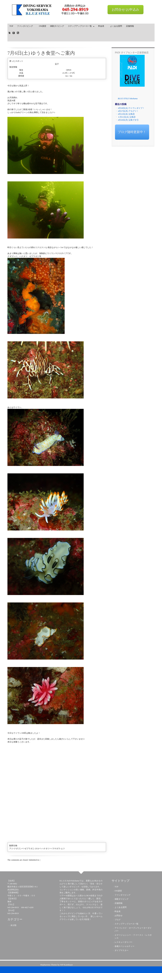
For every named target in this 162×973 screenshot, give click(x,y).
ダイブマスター (121, 950)
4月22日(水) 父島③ (126, 114)
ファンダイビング (26, 26)
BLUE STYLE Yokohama (128, 98)
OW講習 (42, 26)
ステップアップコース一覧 (80, 27)
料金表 (102, 26)
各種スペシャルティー (124, 946)
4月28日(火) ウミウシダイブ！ (131, 108)
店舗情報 (130, 26)
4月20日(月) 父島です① (128, 120)
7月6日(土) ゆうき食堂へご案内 (41, 53)
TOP (11, 26)
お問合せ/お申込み (125, 9)
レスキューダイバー (123, 942)
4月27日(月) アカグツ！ (128, 111)
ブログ (118, 920)
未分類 (13, 925)
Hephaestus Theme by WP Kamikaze (56, 964)
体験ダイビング (57, 26)
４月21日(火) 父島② (127, 117)
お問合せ (118, 915)
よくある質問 (116, 26)
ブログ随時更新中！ (132, 132)
